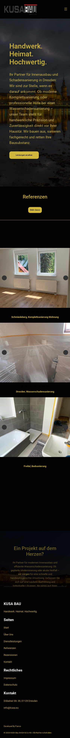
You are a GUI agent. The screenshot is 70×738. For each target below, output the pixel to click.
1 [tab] (20, 312)
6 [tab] (42, 312)
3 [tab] (29, 312)
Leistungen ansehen (24, 156)
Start (6, 627)
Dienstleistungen (13, 641)
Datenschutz (10, 684)
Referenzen (10, 648)
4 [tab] (33, 312)
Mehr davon (35, 210)
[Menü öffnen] (65, 9)
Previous (4, 277)
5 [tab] (37, 312)
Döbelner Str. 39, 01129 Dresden (21, 701)
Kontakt (8, 661)
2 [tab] (24, 312)
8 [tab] (50, 312)
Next (65, 277)
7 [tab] (46, 312)
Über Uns (8, 634)
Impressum (10, 678)
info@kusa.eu (11, 707)
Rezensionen (10, 655)
